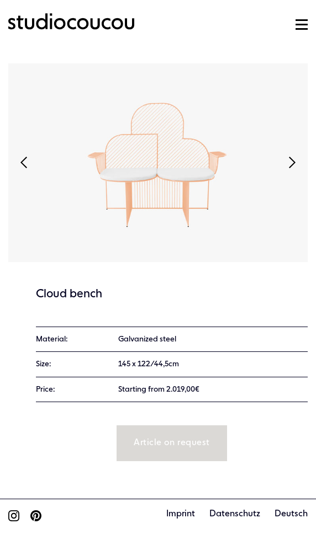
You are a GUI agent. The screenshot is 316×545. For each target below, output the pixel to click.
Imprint (180, 514)
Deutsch (291, 514)
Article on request (172, 443)
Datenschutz (234, 514)
